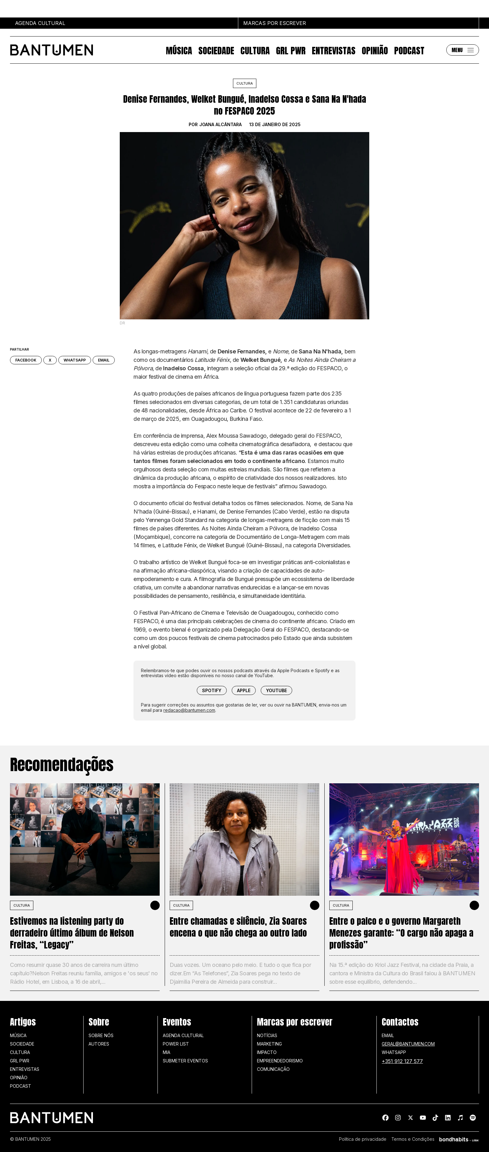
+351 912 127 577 (402, 1061)
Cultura (255, 50)
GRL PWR (291, 50)
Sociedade (216, 50)
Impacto (267, 1052)
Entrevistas (334, 50)
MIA (166, 1052)
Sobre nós (101, 1035)
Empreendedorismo (280, 1060)
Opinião (375, 50)
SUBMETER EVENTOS (185, 1060)
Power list (176, 1043)
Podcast (409, 50)
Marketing (269, 1043)
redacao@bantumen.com (189, 710)
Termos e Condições (412, 1139)
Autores (99, 1043)
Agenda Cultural (183, 1035)
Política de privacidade (362, 1139)
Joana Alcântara (220, 124)
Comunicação (273, 1069)
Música (179, 50)
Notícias (267, 1035)
